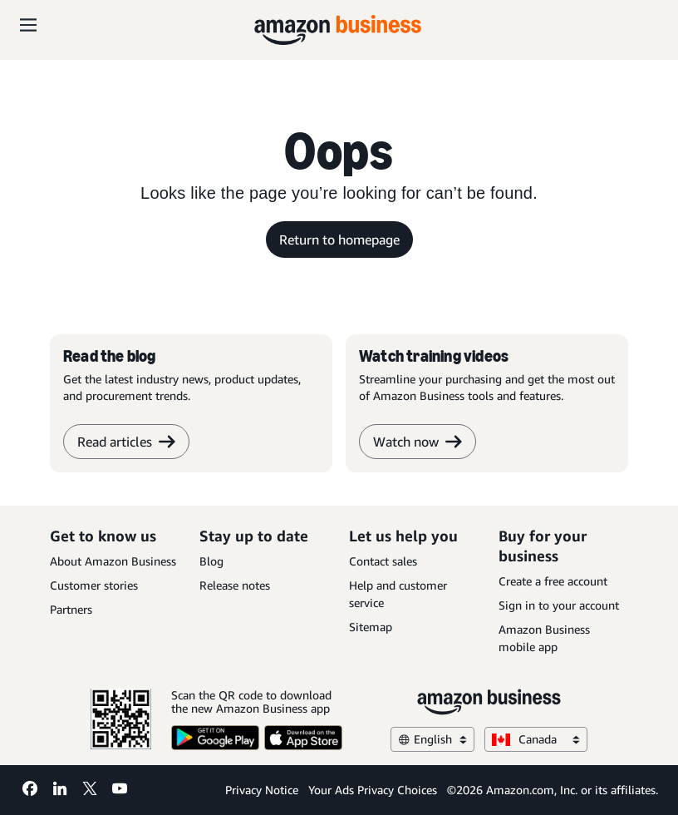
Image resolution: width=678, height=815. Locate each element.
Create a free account (553, 581)
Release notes (234, 585)
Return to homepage (339, 239)
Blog (211, 561)
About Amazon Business (113, 561)
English (432, 739)
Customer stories (94, 585)
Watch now (417, 441)
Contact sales (383, 561)
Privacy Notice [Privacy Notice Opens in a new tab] (261, 790)
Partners (71, 609)
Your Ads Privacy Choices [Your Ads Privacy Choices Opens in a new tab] (372, 790)
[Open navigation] (28, 25)
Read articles (126, 441)
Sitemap (370, 627)
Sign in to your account (559, 605)
